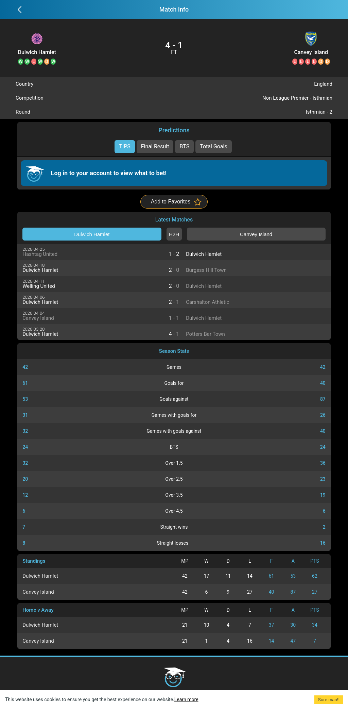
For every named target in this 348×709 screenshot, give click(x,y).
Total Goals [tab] (213, 146)
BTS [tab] (184, 146)
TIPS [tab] (124, 146)
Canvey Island (311, 52)
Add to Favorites (171, 201)
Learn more (186, 699)
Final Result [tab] (155, 146)
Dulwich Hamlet (37, 52)
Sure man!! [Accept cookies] (329, 699)
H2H (174, 234)
